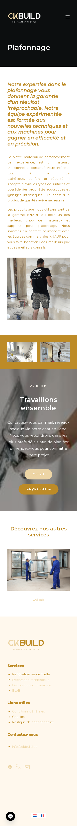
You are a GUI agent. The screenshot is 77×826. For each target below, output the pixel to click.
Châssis (38, 600)
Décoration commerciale (31, 685)
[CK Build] (24, 17)
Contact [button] (38, 474)
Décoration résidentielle (30, 680)
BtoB (16, 690)
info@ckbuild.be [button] (38, 489)
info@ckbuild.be (25, 747)
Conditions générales (28, 711)
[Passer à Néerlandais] (35, 815)
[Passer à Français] (42, 815)
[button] (67, 17)
